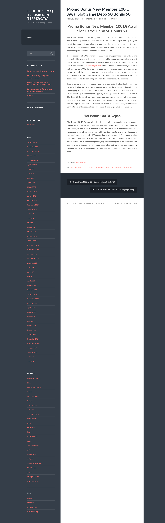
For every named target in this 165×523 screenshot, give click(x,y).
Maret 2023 (31, 285)
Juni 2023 (30, 272)
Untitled (30, 96)
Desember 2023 (33, 245)
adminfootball (88, 19)
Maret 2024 (31, 232)
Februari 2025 (32, 191)
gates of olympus (33, 396)
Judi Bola (30, 410)
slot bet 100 (31, 454)
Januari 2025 (32, 196)
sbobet (29, 441)
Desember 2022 (33, 299)
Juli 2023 (30, 267)
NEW (29, 423)
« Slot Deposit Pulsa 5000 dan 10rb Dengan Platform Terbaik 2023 (92, 182)
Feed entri (30, 503)
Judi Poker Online (33, 414)
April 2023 (31, 281)
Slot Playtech (32, 468)
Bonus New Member (34, 387)
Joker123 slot (32, 405)
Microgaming (32, 419)
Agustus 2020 (32, 352)
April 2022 (31, 308)
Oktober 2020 (32, 348)
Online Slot (31, 427)
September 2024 (33, 205)
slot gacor (30, 459)
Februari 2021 (32, 330)
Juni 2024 (30, 218)
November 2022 (33, 303)
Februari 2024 (32, 236)
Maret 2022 (31, 312)
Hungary (30, 401)
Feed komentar (32, 507)
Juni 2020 (30, 361)
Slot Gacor (31, 125)
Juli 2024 (30, 214)
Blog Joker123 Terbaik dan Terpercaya (40, 14)
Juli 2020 (30, 357)
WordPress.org (32, 512)
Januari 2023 (32, 294)
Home (29, 37)
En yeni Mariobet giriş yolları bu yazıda (40, 71)
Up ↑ (135, 203)
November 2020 (33, 343)
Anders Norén (126, 203)
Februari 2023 (32, 290)
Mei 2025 (30, 178)
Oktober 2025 (32, 156)
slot (28, 450)
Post (29, 432)
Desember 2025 (33, 147)
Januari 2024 (32, 241)
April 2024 (31, 227)
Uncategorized (32, 481)
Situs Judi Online (33, 445)
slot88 (29, 472)
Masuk (29, 498)
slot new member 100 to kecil (101, 167)
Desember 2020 (33, 339)
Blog (29, 383)
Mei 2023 (30, 276)
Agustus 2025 (32, 165)
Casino (29, 392)
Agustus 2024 (32, 209)
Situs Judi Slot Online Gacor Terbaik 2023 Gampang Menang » (113, 190)
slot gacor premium (34, 463)
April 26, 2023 (73, 19)
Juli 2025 (30, 169)
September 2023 (33, 258)
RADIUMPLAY (32, 436)
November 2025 (33, 151)
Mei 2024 (30, 223)
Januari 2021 (32, 334)
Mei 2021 (30, 321)
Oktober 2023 (32, 254)
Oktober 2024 (32, 200)
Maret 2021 (31, 325)
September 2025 (33, 160)
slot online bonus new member (122, 167)
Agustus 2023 (32, 263)
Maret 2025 (31, 187)
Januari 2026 (32, 142)
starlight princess (33, 477)
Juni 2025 (30, 174)
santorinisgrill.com (93, 65)
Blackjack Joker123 (34, 378)
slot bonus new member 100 (80, 167)
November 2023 (33, 249)
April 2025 (31, 182)
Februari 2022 (32, 317)
